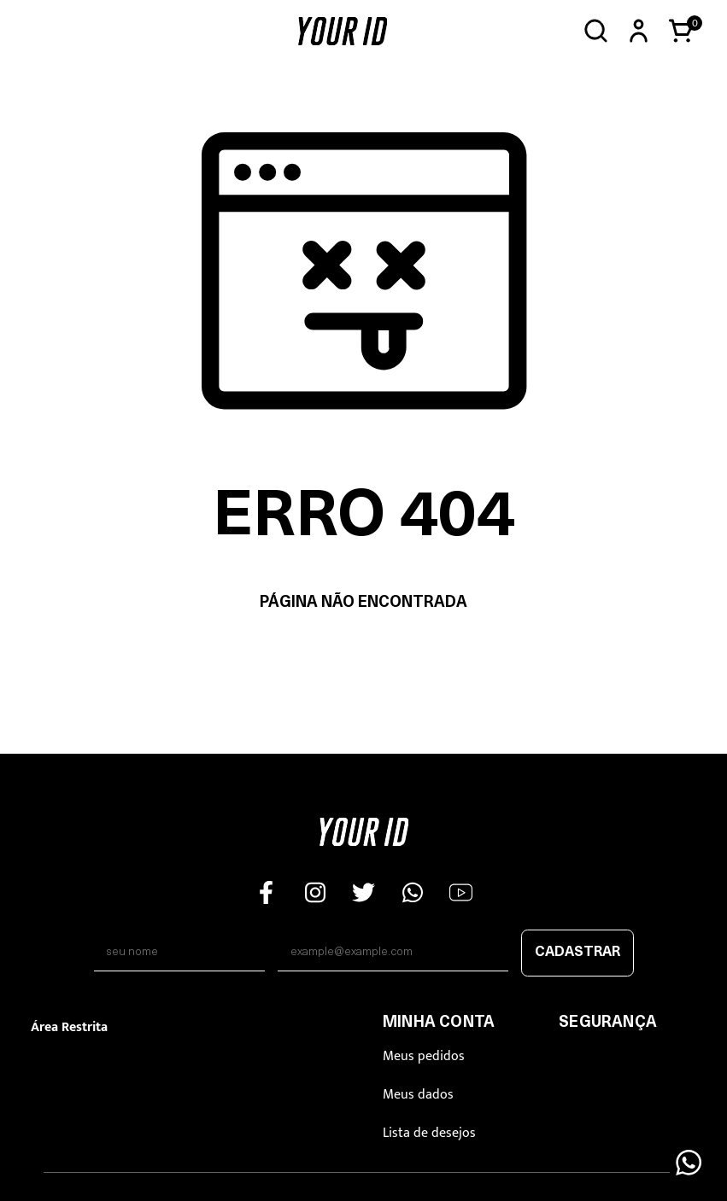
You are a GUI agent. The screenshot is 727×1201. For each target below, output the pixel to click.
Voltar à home (363, 656)
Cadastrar (577, 952)
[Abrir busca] (596, 31)
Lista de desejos (429, 1133)
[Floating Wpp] (688, 1162)
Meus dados (418, 1094)
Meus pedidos (424, 1056)
